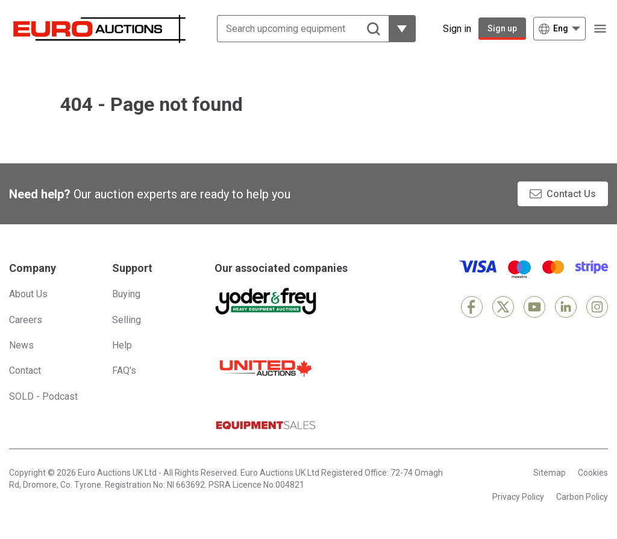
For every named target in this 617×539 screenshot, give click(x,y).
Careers (25, 320)
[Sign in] (448, 28)
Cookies (593, 473)
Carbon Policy (582, 497)
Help (122, 345)
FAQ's (124, 370)
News (21, 345)
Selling (126, 320)
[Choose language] (559, 28)
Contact (25, 370)
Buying (126, 294)
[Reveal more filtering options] (393, 28)
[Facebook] (472, 307)
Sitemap (549, 473)
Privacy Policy (518, 497)
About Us (28, 294)
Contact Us (571, 194)
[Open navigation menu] (600, 29)
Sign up (502, 28)
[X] (503, 307)
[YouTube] (534, 307)
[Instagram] (597, 307)
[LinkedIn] (566, 307)
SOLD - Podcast (43, 396)
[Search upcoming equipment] (294, 28)
